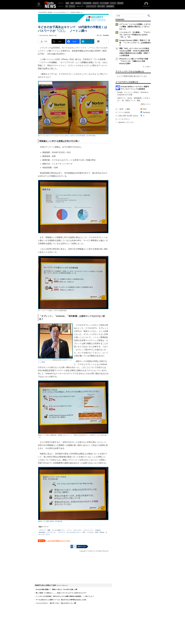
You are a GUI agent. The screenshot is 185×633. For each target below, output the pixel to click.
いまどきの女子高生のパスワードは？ (58, 541)
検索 (149, 15)
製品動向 (50, 12)
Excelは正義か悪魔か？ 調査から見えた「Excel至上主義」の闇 (56, 589)
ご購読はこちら (145, 104)
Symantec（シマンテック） (47, 532)
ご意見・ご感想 (124, 109)
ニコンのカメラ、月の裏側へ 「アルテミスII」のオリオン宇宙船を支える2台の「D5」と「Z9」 (135, 34)
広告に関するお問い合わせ (128, 116)
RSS (145, 109)
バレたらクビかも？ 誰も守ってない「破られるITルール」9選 (56, 603)
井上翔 (99, 35)
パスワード (42, 530)
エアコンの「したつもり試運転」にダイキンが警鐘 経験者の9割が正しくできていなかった (135, 26)
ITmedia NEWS (42, 12)
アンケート (61, 532)
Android (97, 530)
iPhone (102, 532)
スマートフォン (89, 530)
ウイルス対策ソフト (58, 530)
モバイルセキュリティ (74, 532)
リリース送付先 (124, 112)
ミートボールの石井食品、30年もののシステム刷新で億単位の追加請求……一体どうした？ (65, 596)
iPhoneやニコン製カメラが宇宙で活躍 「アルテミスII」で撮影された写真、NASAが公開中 (134, 61)
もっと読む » (147, 66)
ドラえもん (90, 532)
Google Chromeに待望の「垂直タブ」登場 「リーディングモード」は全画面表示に (135, 42)
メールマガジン (124, 119)
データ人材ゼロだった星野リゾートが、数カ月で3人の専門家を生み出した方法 (61, 600)
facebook (146, 112)
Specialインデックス (126, 122)
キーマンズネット (62, 585)
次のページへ (82, 546)
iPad (96, 532)
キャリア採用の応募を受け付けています (132, 76)
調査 (49, 530)
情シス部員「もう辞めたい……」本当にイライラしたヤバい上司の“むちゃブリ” (61, 593)
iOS (84, 532)
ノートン (69, 530)
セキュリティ (78, 530)
